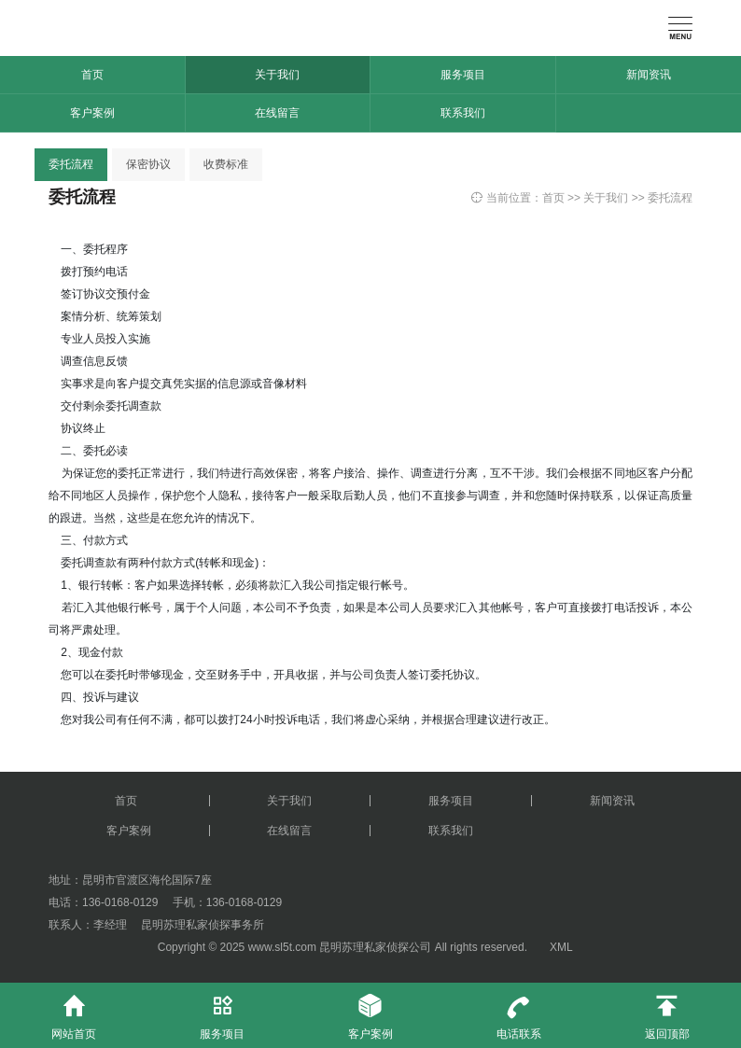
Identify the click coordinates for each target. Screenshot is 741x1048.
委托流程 (71, 164)
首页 (92, 74)
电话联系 (518, 1012)
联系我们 (462, 112)
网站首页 (74, 1012)
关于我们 (277, 74)
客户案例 (92, 112)
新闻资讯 (648, 74)
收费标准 (225, 164)
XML (561, 947)
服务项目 (462, 74)
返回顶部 (667, 1012)
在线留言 (277, 112)
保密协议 (148, 164)
